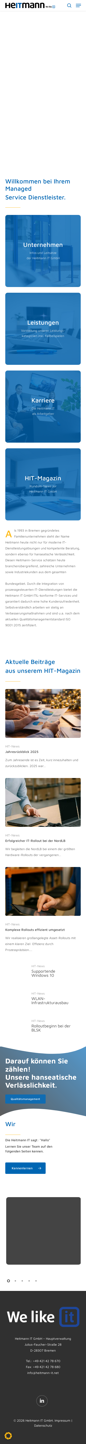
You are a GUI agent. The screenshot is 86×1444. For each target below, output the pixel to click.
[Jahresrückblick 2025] (43, 729)
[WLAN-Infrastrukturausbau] (43, 998)
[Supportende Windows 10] (43, 971)
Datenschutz (43, 1425)
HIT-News (12, 746)
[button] (78, 5)
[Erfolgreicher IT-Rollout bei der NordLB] (43, 818)
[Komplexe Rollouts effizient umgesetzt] (43, 910)
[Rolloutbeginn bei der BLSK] (43, 1026)
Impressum (62, 1420)
